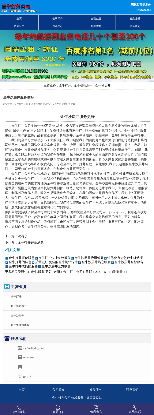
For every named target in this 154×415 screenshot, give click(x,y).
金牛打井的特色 (20, 262)
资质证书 (135, 18)
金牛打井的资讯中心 (41, 104)
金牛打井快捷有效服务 (54, 258)
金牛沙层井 (17, 315)
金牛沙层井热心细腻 (96, 262)
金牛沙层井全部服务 (129, 262)
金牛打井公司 (21, 104)
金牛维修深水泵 (20, 324)
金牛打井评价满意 (31, 242)
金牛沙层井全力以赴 (56, 266)
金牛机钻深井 (19, 305)
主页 (19, 18)
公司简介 (57, 18)
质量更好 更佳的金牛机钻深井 (56, 262)
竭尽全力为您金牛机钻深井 (126, 258)
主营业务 (96, 18)
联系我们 (135, 26)
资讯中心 (57, 26)
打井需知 (96, 26)
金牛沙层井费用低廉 (88, 258)
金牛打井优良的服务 (23, 266)
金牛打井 (16, 296)
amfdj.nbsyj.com (113, 212)
